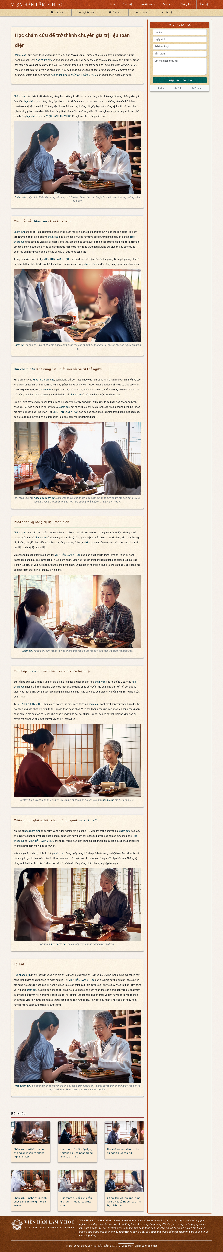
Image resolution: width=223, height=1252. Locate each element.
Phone (197, 88)
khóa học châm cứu (43, 379)
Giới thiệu (128, 4)
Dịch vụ (141, 12)
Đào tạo (167, 4)
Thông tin (186, 4)
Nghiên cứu (147, 4)
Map (161, 88)
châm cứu (40, 221)
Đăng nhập (126, 1246)
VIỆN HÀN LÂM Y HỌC (37, 4)
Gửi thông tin (179, 80)
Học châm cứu (24, 369)
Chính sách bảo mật (146, 1245)
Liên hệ (204, 4)
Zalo (178, 88)
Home (112, 4)
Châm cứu (21, 55)
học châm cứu (44, 60)
